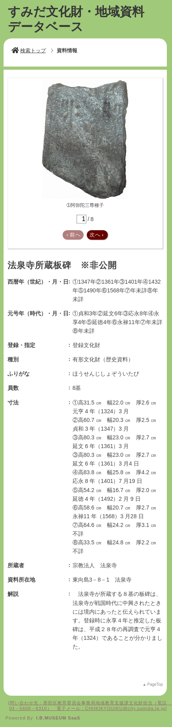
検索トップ (28, 50)
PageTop (154, 684)
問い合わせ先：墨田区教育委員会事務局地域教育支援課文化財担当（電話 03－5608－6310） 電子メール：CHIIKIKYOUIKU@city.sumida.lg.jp (88, 705)
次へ (97, 235)
